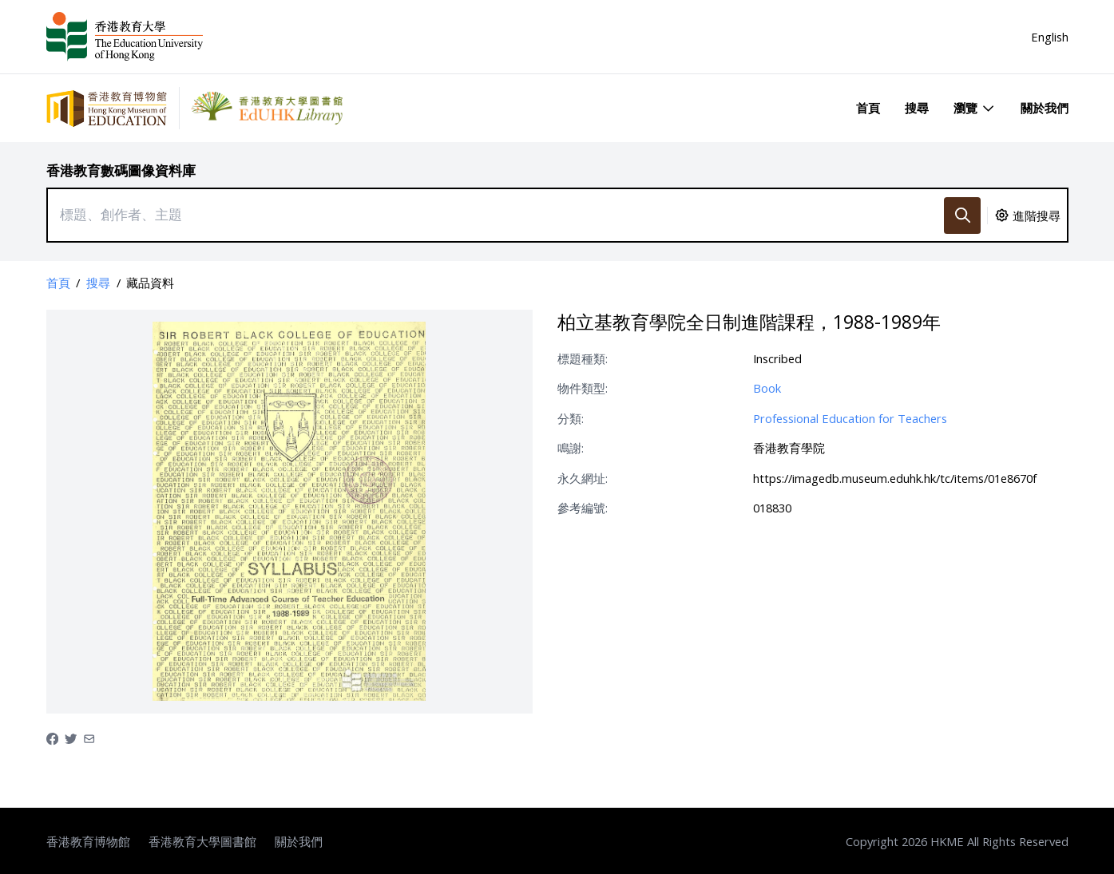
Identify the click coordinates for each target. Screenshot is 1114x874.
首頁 (868, 108)
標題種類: (582, 358)
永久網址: (582, 478)
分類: (570, 418)
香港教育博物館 (88, 841)
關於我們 (1044, 108)
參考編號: (582, 508)
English (1049, 37)
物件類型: (582, 388)
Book (767, 388)
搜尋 (917, 108)
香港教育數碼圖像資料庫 (121, 170)
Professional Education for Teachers (850, 418)
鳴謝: (570, 448)
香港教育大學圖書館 (202, 841)
